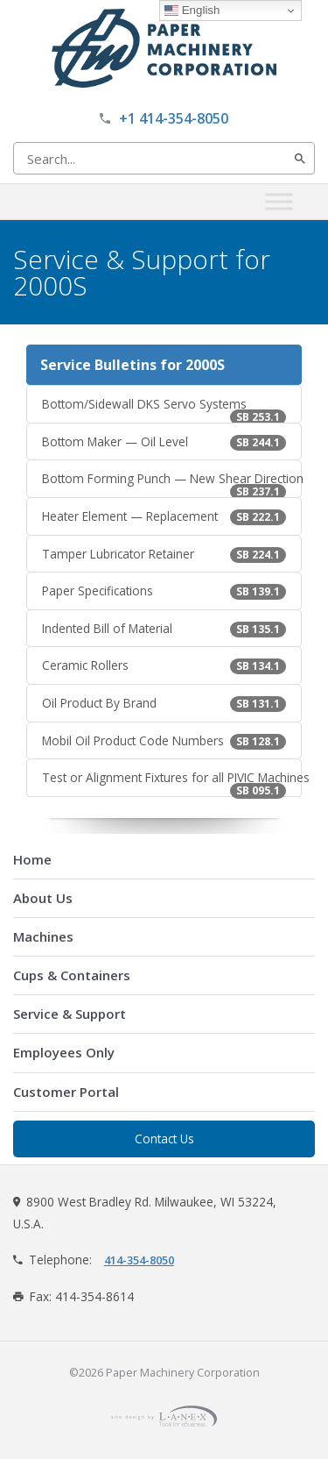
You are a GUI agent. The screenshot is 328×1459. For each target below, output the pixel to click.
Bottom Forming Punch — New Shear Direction (172, 484)
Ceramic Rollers (164, 665)
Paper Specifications (164, 591)
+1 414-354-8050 (173, 118)
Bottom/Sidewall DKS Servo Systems (164, 409)
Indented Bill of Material (164, 628)
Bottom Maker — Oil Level (164, 442)
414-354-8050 (139, 1260)
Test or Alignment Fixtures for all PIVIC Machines (172, 783)
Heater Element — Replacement (164, 516)
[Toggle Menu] (279, 201)
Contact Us (164, 1138)
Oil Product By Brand (164, 703)
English (192, 11)
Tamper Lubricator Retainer (164, 554)
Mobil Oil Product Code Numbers (164, 741)
